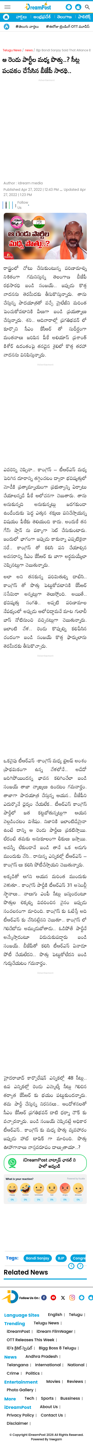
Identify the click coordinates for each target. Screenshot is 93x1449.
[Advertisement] (46, 129)
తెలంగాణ (64, 17)
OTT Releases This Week (30, 1340)
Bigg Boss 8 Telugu (57, 1348)
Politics (33, 1373)
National (75, 1365)
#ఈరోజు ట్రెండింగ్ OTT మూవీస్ (68, 26)
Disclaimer (17, 1423)
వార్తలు (21, 17)
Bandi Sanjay (37, 1258)
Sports (47, 1398)
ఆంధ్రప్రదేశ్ (42, 17)
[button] (80, 1266)
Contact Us (52, 1415)
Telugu (76, 1314)
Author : (23, 183)
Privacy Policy (20, 1415)
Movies (53, 1381)
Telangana (17, 1365)
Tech (29, 1398)
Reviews (75, 1381)
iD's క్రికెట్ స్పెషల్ (19, 1348)
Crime (13, 1373)
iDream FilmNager (55, 1331)
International (48, 1365)
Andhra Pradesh (42, 1356)
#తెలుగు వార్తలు (27, 26)
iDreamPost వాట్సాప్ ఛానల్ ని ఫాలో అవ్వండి (49, 1163)
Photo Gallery (20, 1390)
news (29, 50)
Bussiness (70, 1398)
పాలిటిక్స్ (85, 17)
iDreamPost (18, 1331)
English (55, 1314)
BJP (61, 1258)
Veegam (55, 1439)
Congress (81, 1258)
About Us (49, 1407)
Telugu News (12, 50)
